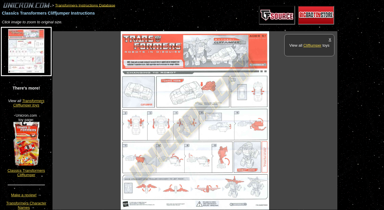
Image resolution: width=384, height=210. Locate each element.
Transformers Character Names (26, 205)
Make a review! (23, 195)
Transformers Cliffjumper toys (28, 103)
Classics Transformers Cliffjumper (26, 172)
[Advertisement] (158, 28)
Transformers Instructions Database (85, 5)
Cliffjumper (312, 45)
